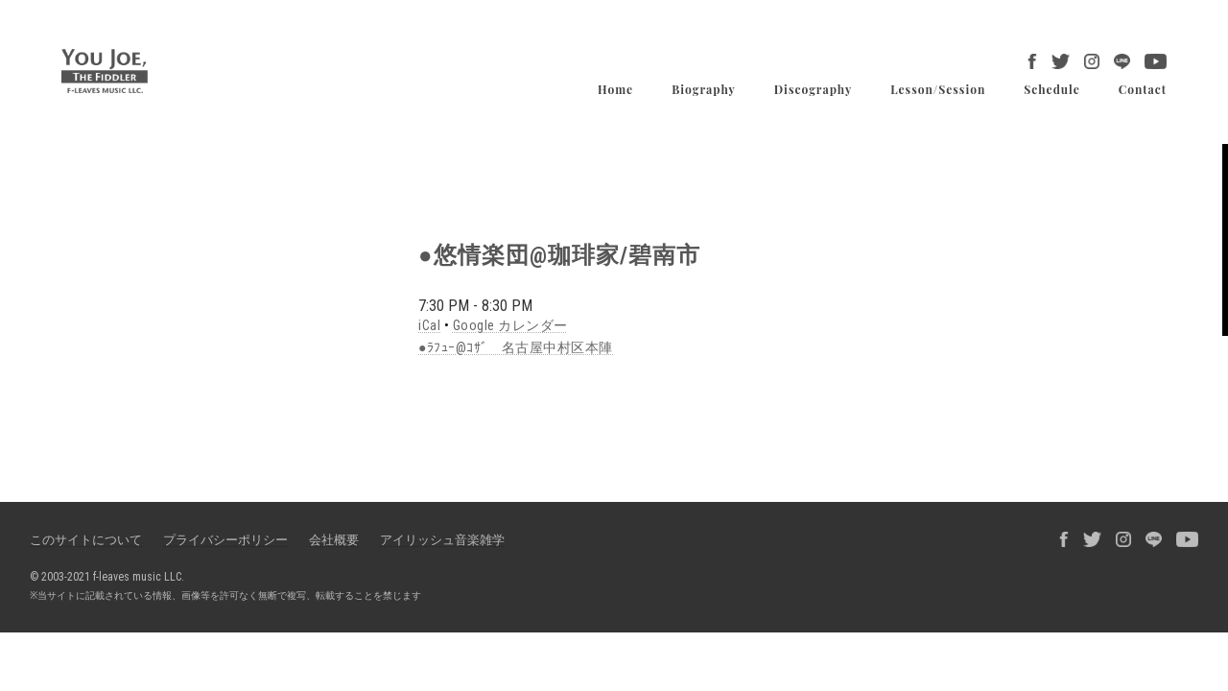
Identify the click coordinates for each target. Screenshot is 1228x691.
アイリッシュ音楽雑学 (442, 540)
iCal (429, 325)
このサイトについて (86, 540)
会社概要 (334, 540)
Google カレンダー (510, 325)
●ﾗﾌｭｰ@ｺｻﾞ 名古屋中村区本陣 (515, 347)
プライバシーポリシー (225, 540)
